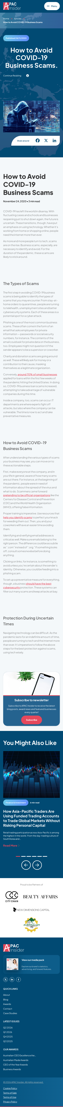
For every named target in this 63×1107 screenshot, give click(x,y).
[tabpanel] (31, 799)
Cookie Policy (10, 1088)
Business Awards (12, 1069)
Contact (7, 1008)
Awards (7, 1004)
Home (6, 18)
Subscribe (31, 719)
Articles (17, 18)
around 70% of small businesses (37, 374)
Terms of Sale (10, 1092)
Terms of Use (9, 1097)
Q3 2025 (8, 1041)
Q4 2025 (8, 1036)
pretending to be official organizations (26, 495)
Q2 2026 (8, 1027)
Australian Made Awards (15, 1060)
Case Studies (10, 1013)
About (6, 994)
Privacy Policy (10, 1101)
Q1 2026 (7, 1032)
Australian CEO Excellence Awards (20, 1055)
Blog (5, 999)
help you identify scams (17, 517)
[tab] (18, 856)
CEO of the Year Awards (15, 1064)
